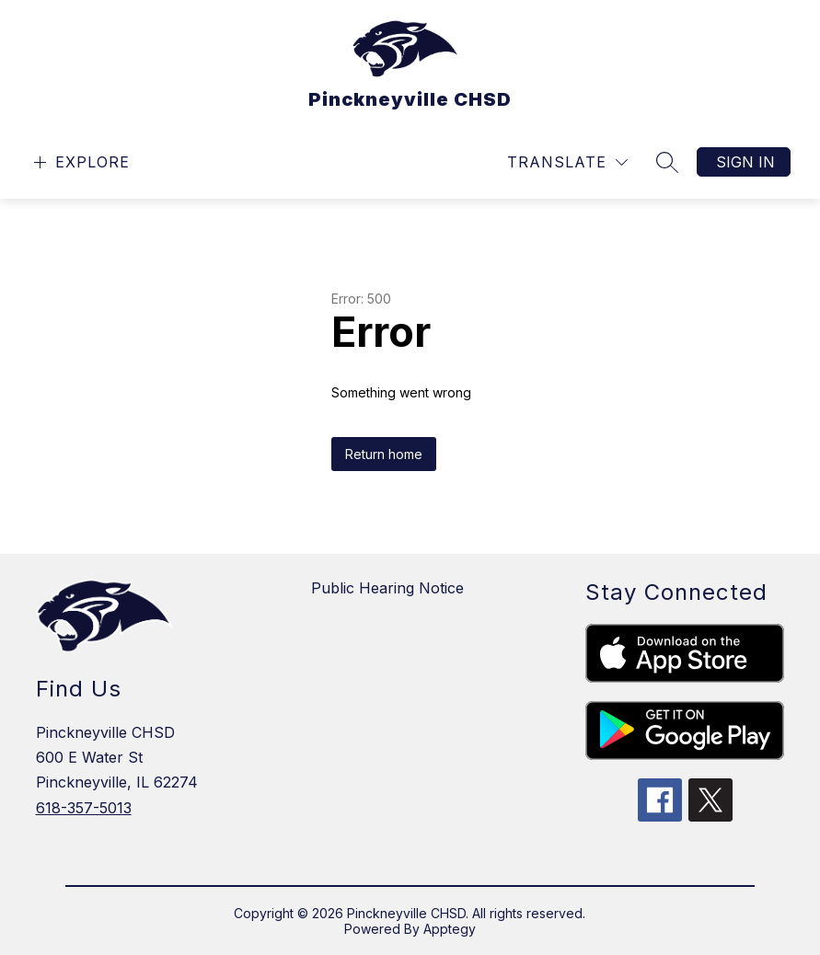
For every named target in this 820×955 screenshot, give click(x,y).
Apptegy (449, 929)
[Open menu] (79, 162)
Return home (383, 454)
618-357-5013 (84, 808)
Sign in (745, 162)
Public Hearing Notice (387, 588)
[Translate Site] (567, 162)
